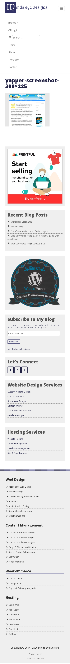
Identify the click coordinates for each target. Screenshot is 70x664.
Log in (14, 30)
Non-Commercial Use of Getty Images (29, 231)
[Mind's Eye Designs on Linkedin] (24, 370)
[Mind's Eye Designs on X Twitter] (17, 370)
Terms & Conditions (35, 658)
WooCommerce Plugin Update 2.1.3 (28, 243)
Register (13, 23)
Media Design (17, 226)
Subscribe (13, 341)
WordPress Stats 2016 (21, 221)
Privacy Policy (35, 654)
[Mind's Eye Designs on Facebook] (11, 370)
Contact (12, 67)
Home (11, 45)
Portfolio (14, 59)
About (12, 52)
